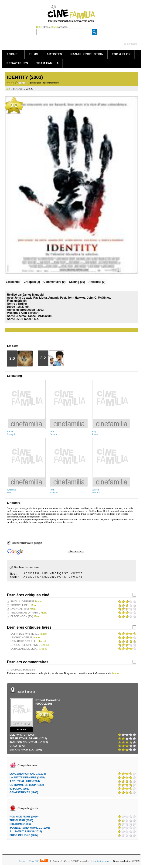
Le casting (14, 375)
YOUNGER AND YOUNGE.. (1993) (30, 827)
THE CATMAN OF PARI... (25, 612)
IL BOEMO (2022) (20, 788)
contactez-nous (101, 861)
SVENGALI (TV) (19, 608)
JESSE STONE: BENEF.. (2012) (28, 738)
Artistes (54, 54)
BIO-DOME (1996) (20, 824)
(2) (32, 281)
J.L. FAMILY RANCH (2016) (26, 831)
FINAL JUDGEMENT (22, 601)
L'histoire (13, 502)
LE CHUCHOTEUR (21, 637)
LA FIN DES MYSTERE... (25, 633)
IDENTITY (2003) (25, 77)
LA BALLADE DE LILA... (24, 648)
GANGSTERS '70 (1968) (24, 792)
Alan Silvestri (29, 312)
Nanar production (87, 54)
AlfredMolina (96, 491)
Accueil (13, 54)
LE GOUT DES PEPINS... (25, 645)
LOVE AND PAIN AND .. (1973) (28, 773)
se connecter (131, 43)
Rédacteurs (17, 63)
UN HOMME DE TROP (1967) (27, 785)
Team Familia (47, 63)
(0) (55, 281)
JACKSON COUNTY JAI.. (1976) (29, 742)
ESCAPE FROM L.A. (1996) (26, 749)
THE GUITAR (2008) (21, 820)
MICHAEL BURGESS (22, 669)
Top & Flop (121, 54)
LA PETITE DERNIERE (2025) (27, 777)
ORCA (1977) (17, 745)
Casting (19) (77, 281)
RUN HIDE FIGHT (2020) (24, 816)
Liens (22, 861)
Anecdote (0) (97, 281)
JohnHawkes (54, 491)
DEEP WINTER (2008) (22, 734)
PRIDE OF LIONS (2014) (24, 835)
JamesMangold (11, 433)
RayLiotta (95, 433)
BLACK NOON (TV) (21, 616)
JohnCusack (53, 433)
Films (33, 54)
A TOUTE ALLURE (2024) (25, 781)
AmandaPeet (11, 491)
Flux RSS (38, 861)
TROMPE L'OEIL (20, 605)
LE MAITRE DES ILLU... (24, 641)
